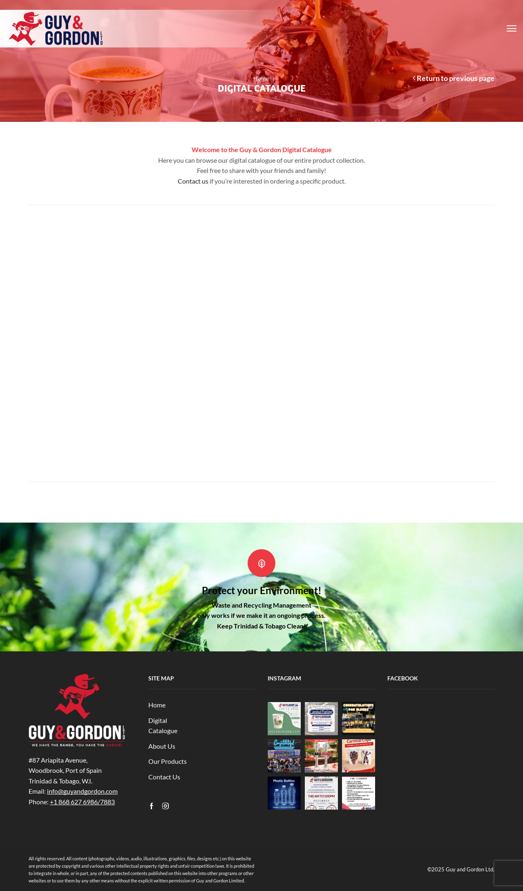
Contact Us (164, 777)
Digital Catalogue (162, 725)
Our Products (167, 761)
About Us (161, 746)
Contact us (193, 181)
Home (261, 78)
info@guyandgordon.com (82, 791)
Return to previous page (455, 78)
